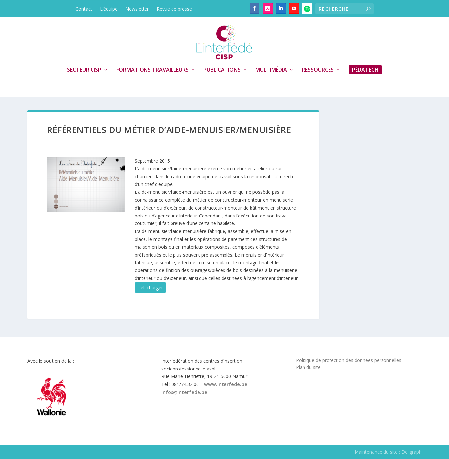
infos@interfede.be (184, 392)
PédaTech (365, 69)
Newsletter (137, 9)
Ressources (318, 70)
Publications (222, 70)
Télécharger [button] (150, 287)
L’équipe (109, 9)
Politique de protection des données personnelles (348, 360)
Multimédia (271, 70)
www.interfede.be (225, 384)
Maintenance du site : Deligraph (388, 452)
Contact (83, 9)
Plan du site (308, 367)
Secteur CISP (84, 70)
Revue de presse (174, 9)
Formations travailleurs (152, 70)
